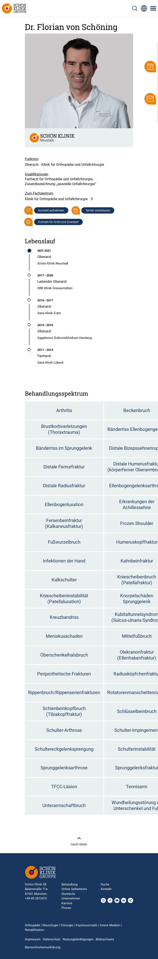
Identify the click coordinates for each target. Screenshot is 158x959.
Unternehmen (70, 898)
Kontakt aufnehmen (51, 210)
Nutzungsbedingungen (78, 939)
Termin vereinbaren (97, 210)
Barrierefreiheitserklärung (42, 947)
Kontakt (106, 889)
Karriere (66, 903)
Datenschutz (51, 939)
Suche (105, 884)
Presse (66, 908)
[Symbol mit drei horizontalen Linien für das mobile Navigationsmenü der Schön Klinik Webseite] (153, 8)
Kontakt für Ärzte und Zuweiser (58, 222)
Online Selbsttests (74, 889)
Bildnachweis (105, 939)
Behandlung (69, 884)
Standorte (68, 894)
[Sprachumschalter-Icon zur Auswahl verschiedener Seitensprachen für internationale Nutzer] (144, 8)
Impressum (33, 939)
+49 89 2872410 (36, 898)
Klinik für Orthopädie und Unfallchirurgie (59, 199)
